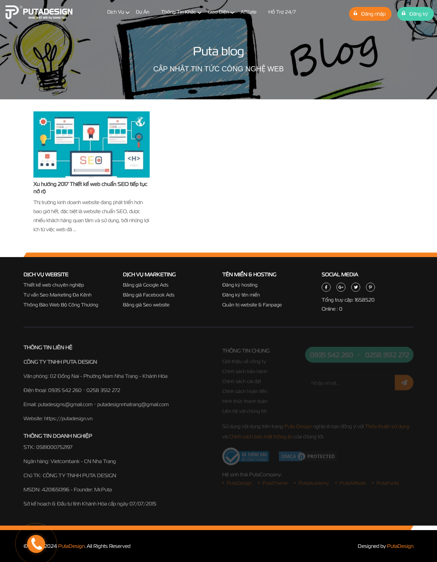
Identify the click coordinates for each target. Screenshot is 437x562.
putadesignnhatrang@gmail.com (133, 406)
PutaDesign (71, 546)
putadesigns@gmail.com (65, 406)
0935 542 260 (65, 392)
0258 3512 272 (103, 392)
